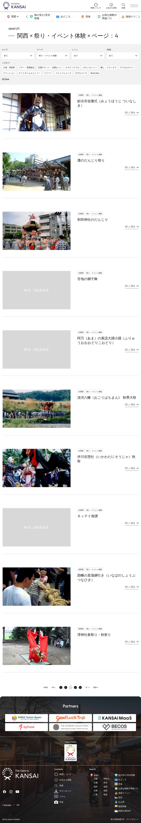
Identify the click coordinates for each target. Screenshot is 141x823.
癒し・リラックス (109, 67)
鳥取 (105, 794)
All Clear (5, 79)
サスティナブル (72, 67)
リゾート (48, 73)
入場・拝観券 (9, 67)
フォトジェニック (63, 73)
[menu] (134, 6)
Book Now (95, 73)
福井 (96, 786)
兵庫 (96, 790)
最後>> (95, 687)
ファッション (9, 73)
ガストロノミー (90, 67)
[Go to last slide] (27, 17)
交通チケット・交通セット (50, 67)
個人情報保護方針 (118, 819)
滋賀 (105, 786)
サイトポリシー (132, 819)
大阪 (96, 778)
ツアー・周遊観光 (26, 67)
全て (6, 55)
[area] (12, 16)
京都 (96, 782)
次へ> (87, 687)
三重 (96, 794)
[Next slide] (139, 17)
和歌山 (106, 778)
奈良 (105, 782)
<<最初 (45, 687)
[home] (44, 6)
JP (14, 805)
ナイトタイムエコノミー (29, 73)
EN (18, 805)
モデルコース (81, 73)
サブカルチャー (127, 67)
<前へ (54, 687)
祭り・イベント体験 (48, 55)
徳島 (105, 790)
